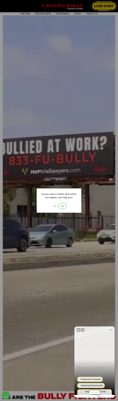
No (55, 206)
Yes (62, 206)
